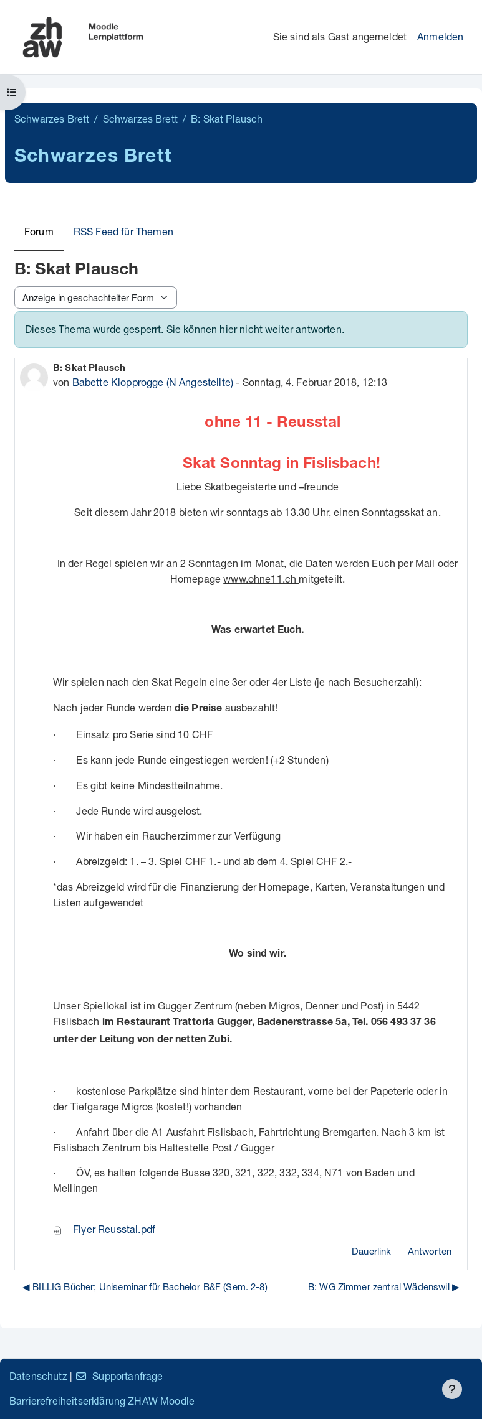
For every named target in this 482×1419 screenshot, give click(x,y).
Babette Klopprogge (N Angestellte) (152, 382)
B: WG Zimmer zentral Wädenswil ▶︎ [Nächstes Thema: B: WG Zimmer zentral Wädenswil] (384, 1286)
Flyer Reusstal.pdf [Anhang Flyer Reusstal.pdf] (104, 1229)
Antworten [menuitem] (429, 1251)
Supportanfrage (119, 1376)
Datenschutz (38, 1376)
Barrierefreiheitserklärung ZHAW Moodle (102, 1401)
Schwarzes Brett (51, 118)
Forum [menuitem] (39, 231)
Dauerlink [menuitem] (371, 1251)
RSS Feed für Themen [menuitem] (123, 231)
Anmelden (440, 36)
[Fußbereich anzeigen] (452, 1389)
